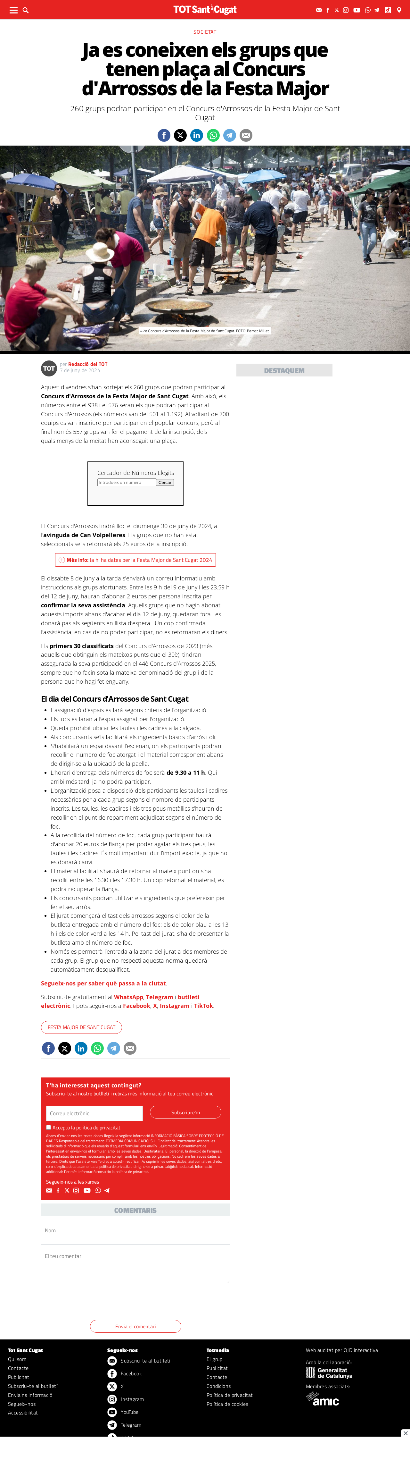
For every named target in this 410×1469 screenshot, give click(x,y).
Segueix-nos (22, 1404)
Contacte (18, 1368)
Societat (204, 32)
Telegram (159, 997)
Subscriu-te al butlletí (32, 1386)
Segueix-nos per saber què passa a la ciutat (103, 983)
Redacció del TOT (87, 364)
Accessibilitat (23, 1412)
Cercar (165, 482)
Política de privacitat (230, 1395)
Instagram (175, 1005)
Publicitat (18, 1377)
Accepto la (83, 1127)
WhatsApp (128, 997)
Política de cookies (227, 1404)
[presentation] (89, 1302)
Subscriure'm (185, 1112)
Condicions (219, 1386)
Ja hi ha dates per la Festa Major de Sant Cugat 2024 (135, 560)
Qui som (17, 1359)
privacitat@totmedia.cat (173, 1166)
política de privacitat (98, 1127)
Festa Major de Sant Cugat (81, 1027)
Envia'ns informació (30, 1395)
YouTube (123, 1412)
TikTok (203, 1005)
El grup (214, 1359)
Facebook (136, 1005)
